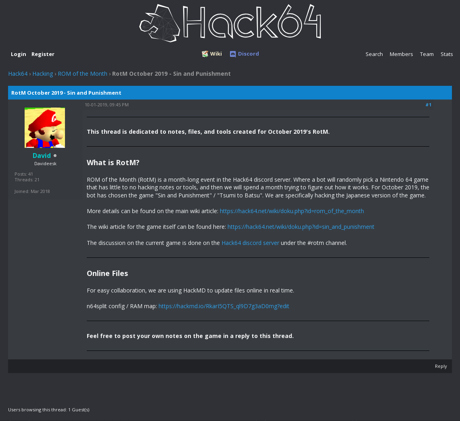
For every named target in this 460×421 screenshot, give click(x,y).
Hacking (42, 73)
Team (427, 54)
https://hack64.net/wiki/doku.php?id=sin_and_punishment (301, 226)
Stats (447, 54)
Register (42, 54)
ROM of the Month (82, 73)
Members (401, 54)
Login (18, 54)
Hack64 (17, 73)
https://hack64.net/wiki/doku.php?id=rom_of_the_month (292, 211)
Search (374, 54)
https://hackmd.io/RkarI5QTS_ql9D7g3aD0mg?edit (224, 306)
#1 (428, 105)
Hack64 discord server (250, 243)
